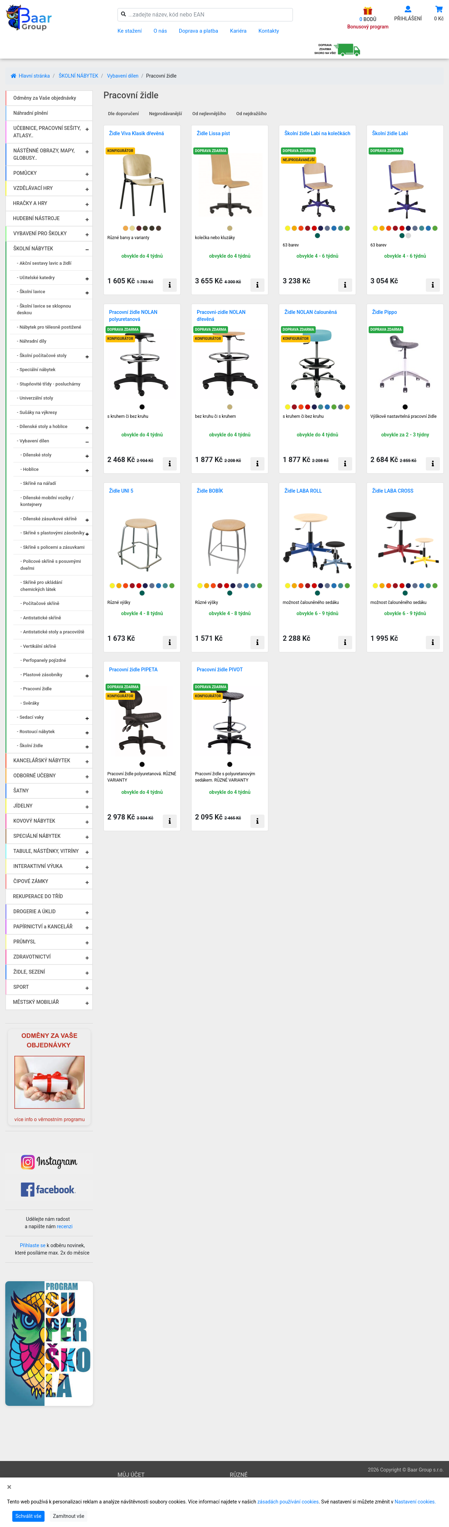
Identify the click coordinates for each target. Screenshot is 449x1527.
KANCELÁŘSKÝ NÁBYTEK (41, 760)
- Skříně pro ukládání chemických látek (41, 586)
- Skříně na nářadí (38, 483)
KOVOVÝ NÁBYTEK (34, 821)
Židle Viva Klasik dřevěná (136, 133)
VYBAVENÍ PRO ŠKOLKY (40, 233)
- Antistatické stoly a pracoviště (52, 631)
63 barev (291, 245)
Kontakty (269, 31)
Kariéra (238, 31)
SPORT (21, 987)
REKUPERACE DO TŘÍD (38, 896)
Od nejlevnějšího (209, 113)
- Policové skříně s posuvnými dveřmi (50, 565)
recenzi (65, 1226)
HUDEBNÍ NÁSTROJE (36, 218)
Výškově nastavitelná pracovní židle (403, 416)
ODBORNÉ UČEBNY (34, 775)
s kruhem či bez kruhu (127, 416)
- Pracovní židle (36, 688)
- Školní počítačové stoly (42, 355)
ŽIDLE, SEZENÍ (29, 972)
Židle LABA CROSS (393, 491)
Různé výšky (118, 602)
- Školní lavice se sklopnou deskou (44, 309)
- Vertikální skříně (38, 646)
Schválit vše (28, 1516)
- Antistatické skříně (40, 617)
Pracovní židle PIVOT (220, 669)
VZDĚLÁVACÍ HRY (33, 188)
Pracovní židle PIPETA (133, 669)
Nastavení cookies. (415, 1502)
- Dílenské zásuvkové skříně (48, 518)
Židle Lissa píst (213, 133)
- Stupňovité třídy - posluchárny (48, 384)
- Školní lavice (31, 291)
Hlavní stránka (30, 76)
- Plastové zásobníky (41, 674)
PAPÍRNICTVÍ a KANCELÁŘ (43, 926)
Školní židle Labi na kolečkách (317, 133)
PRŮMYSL (24, 941)
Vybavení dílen (123, 76)
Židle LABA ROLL (303, 491)
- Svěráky (29, 703)
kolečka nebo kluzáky (215, 237)
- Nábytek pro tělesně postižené (49, 327)
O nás (160, 31)
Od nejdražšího (251, 113)
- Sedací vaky (30, 717)
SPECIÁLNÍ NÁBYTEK (37, 836)
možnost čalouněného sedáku (311, 602)
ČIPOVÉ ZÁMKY (30, 881)
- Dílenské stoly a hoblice (42, 426)
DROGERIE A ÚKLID (34, 911)
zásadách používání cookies (288, 1502)
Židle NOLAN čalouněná (310, 312)
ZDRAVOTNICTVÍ (32, 957)
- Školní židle (30, 745)
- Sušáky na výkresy (37, 412)
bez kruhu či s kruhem (215, 416)
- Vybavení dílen (33, 440)
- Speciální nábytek (36, 369)
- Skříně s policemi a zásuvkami (52, 547)
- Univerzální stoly (35, 398)
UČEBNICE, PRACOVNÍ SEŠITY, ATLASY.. (47, 131)
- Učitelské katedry (36, 277)
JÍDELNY (23, 806)
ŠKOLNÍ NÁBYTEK (78, 76)
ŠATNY (21, 791)
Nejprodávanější (165, 113)
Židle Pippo (384, 312)
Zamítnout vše (68, 1516)
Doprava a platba (198, 31)
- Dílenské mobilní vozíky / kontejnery (47, 501)
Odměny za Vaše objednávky (44, 98)
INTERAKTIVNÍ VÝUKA (37, 866)
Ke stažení (130, 31)
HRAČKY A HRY (30, 203)
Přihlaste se (33, 1245)
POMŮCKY (25, 173)
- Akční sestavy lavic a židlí (44, 263)
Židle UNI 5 (121, 491)
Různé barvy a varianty (128, 237)
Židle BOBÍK (210, 491)
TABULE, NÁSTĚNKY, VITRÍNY (46, 851)
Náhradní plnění (30, 113)
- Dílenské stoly (36, 455)
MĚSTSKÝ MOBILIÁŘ (36, 1002)
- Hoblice (29, 469)
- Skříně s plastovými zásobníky (52, 532)
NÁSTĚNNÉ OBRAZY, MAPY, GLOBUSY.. (44, 154)
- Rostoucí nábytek (36, 731)
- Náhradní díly (31, 341)
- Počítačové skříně (39, 603)
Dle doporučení (123, 113)
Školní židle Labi (390, 133)
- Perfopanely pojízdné (43, 660)
